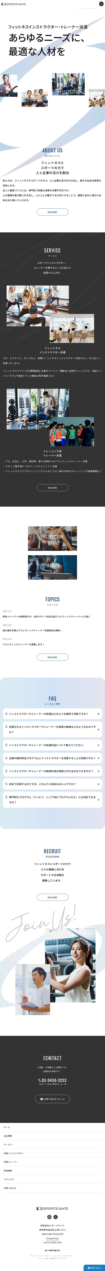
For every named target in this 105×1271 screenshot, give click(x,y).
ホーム (7, 1127)
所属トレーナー (11, 1161)
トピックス (9, 1179)
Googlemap (52, 1238)
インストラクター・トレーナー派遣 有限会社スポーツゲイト (13, 4)
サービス (8, 1144)
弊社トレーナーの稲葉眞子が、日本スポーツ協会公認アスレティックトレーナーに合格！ (47, 616)
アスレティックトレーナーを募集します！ (24, 644)
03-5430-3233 (54, 1080)
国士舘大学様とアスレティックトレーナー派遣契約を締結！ (32, 630)
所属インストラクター (14, 1153)
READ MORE (52, 212)
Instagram (49, 1217)
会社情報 (8, 1135)
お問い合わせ (10, 1188)
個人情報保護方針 (52, 1250)
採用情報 (8, 1170)
